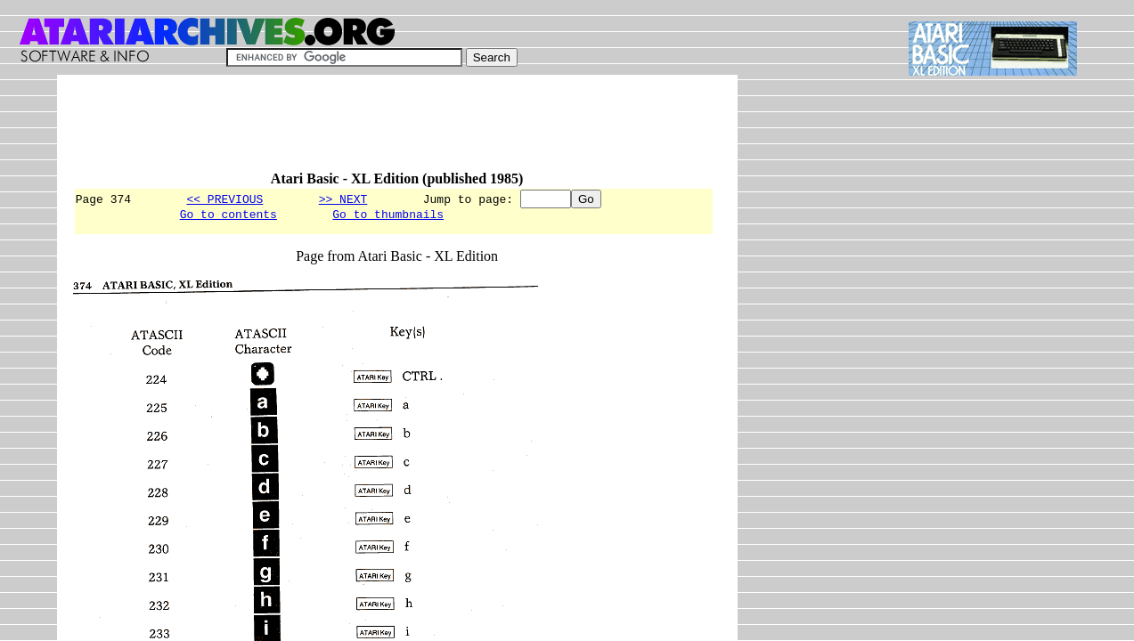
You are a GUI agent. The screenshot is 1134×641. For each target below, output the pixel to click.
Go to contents (228, 216)
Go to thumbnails (388, 216)
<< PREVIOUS (224, 199)
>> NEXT (343, 199)
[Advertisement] (397, 131)
